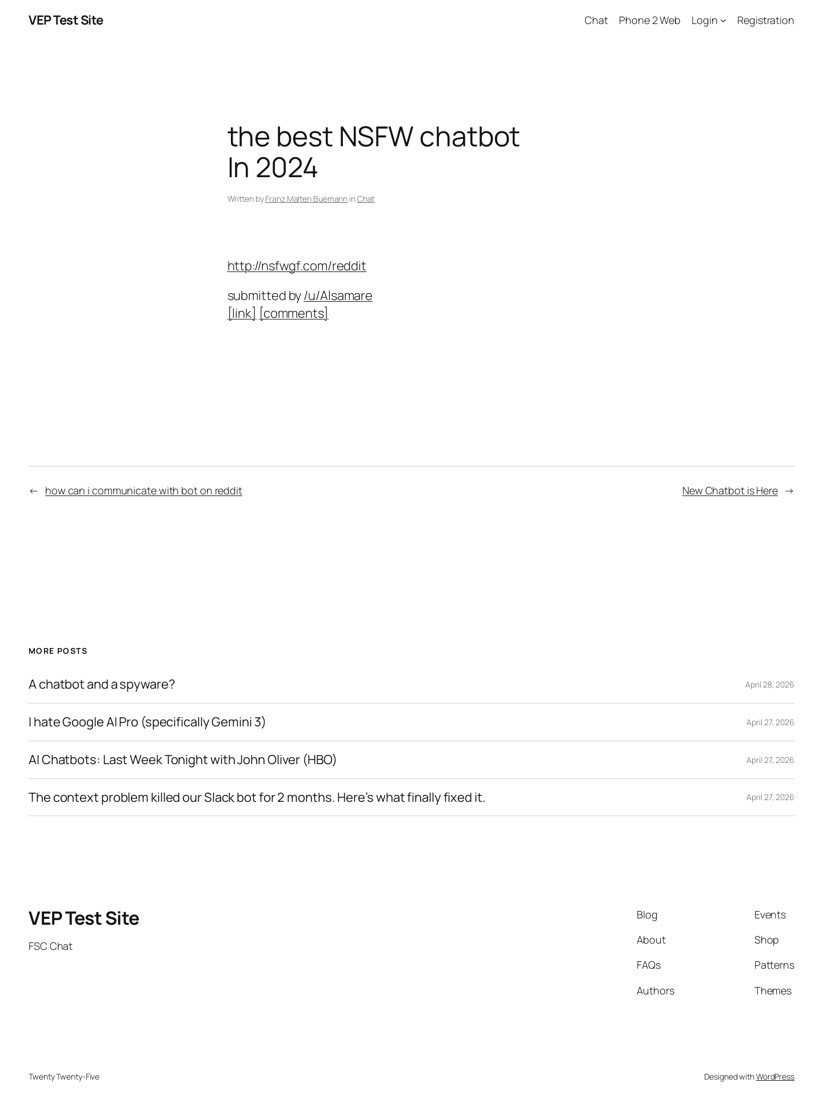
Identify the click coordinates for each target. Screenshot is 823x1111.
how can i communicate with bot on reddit (143, 490)
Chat (366, 198)
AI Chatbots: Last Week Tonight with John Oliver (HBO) (183, 760)
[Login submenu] (723, 20)
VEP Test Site (66, 20)
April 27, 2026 (770, 722)
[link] (242, 313)
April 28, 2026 (769, 684)
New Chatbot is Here (730, 490)
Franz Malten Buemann (306, 198)
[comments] (294, 313)
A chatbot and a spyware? (102, 684)
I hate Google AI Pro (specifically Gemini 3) (147, 722)
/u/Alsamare (338, 295)
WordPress (775, 1076)
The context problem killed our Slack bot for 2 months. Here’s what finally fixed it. (257, 797)
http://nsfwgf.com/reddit (297, 265)
